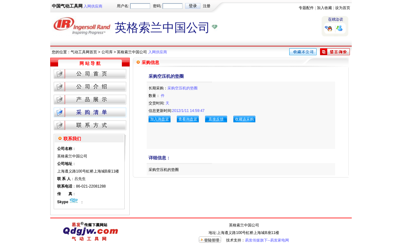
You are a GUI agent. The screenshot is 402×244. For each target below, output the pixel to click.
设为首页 (342, 8)
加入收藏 (324, 8)
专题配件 (306, 8)
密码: (157, 6)
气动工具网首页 (84, 52)
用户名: (123, 6)
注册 (206, 6)
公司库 (107, 52)
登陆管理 (211, 240)
